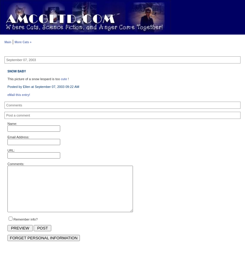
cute (64, 79)
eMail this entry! (18, 95)
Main (7, 42)
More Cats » (23, 42)
